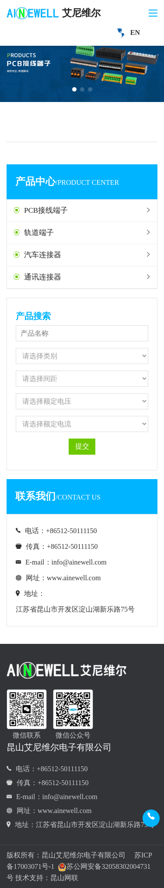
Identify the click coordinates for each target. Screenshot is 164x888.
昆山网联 (64, 877)
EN (126, 33)
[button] (74, 89)
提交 (82, 446)
